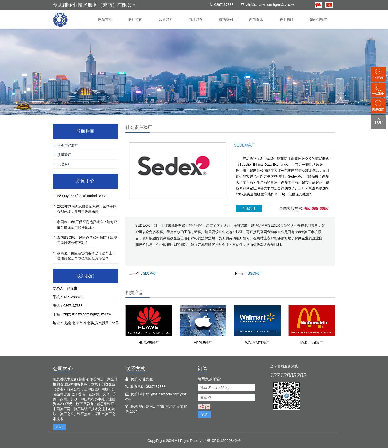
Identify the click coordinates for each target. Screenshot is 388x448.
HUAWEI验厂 (148, 343)
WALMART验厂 (257, 343)
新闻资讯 (256, 19)
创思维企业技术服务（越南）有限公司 (95, 5)
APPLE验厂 (203, 343)
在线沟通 (249, 209)
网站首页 (105, 19)
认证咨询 (165, 19)
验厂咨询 (135, 19)
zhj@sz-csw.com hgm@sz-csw (270, 5)
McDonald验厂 (311, 343)
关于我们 (286, 19)
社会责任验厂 (67, 146)
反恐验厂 (64, 164)
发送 (204, 414)
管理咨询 (196, 19)
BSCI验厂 (255, 273)
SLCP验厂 (151, 273)
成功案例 (226, 19)
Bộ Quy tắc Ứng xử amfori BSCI (81, 196)
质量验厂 (64, 155)
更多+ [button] (59, 427)
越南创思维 (318, 19)
